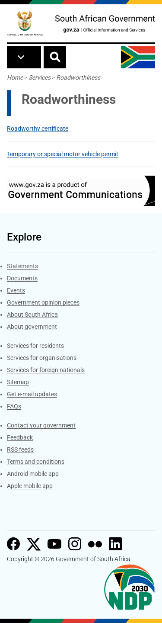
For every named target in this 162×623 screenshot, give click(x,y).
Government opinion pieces (43, 302)
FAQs (14, 406)
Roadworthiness (78, 77)
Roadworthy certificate (37, 128)
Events (16, 290)
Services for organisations (41, 357)
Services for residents (35, 345)
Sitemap (18, 382)
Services (40, 77)
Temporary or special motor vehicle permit (62, 154)
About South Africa (32, 314)
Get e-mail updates (32, 394)
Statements (22, 266)
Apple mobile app (30, 485)
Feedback (20, 437)
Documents (22, 278)
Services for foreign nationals (46, 369)
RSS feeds (20, 449)
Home (15, 77)
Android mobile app (33, 473)
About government (32, 326)
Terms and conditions (35, 461)
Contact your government (41, 425)
